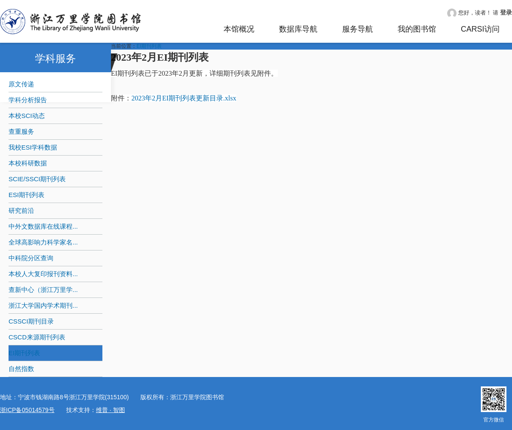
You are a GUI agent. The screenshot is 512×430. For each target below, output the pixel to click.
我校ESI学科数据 (33, 147)
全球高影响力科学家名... (43, 242)
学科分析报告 (28, 99)
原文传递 (21, 84)
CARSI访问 (480, 29)
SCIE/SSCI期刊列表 (37, 179)
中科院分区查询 (31, 258)
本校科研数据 (28, 163)
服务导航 (357, 29)
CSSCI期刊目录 (31, 321)
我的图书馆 (417, 29)
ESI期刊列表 (26, 194)
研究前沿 (21, 210)
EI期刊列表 (24, 352)
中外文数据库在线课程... (43, 226)
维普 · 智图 (110, 409)
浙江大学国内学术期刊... (43, 305)
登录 (506, 12)
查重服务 (21, 131)
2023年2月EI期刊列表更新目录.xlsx (183, 98)
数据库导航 (298, 29)
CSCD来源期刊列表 (37, 337)
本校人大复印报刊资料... (43, 273)
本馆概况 (239, 29)
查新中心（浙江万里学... (43, 289)
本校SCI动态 (27, 115)
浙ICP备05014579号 (27, 409)
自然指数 (21, 368)
